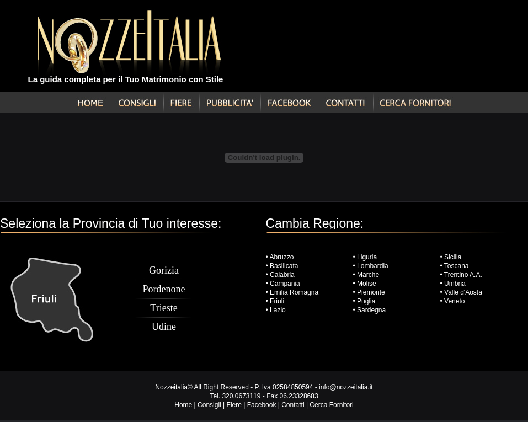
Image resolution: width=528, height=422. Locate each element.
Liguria (367, 257)
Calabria (281, 275)
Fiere (234, 405)
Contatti (292, 405)
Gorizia (164, 270)
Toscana (456, 266)
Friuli (277, 301)
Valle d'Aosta (463, 292)
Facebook (261, 405)
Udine (164, 326)
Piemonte (371, 292)
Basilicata (284, 266)
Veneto (454, 301)
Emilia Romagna (294, 292)
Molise (366, 283)
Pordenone (164, 289)
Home (183, 405)
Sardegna (371, 310)
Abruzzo (281, 257)
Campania (285, 283)
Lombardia (372, 266)
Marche (368, 275)
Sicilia (452, 257)
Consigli (209, 405)
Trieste (163, 307)
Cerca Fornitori (331, 405)
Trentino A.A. (463, 275)
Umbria (455, 283)
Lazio (278, 310)
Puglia (366, 301)
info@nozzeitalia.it (346, 387)
